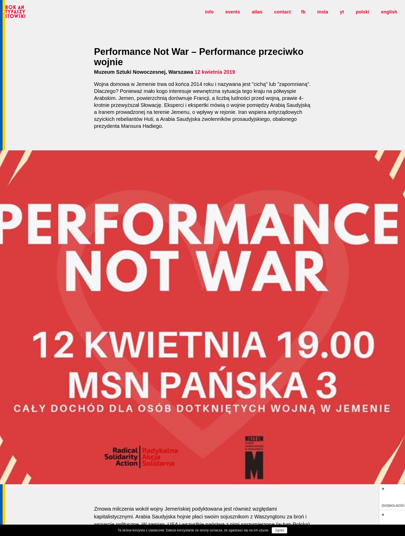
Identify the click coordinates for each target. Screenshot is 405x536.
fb (303, 11)
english (389, 11)
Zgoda (279, 530)
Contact (282, 11)
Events (232, 11)
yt (342, 11)
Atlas (257, 11)
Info (209, 11)
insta (322, 11)
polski (362, 11)
